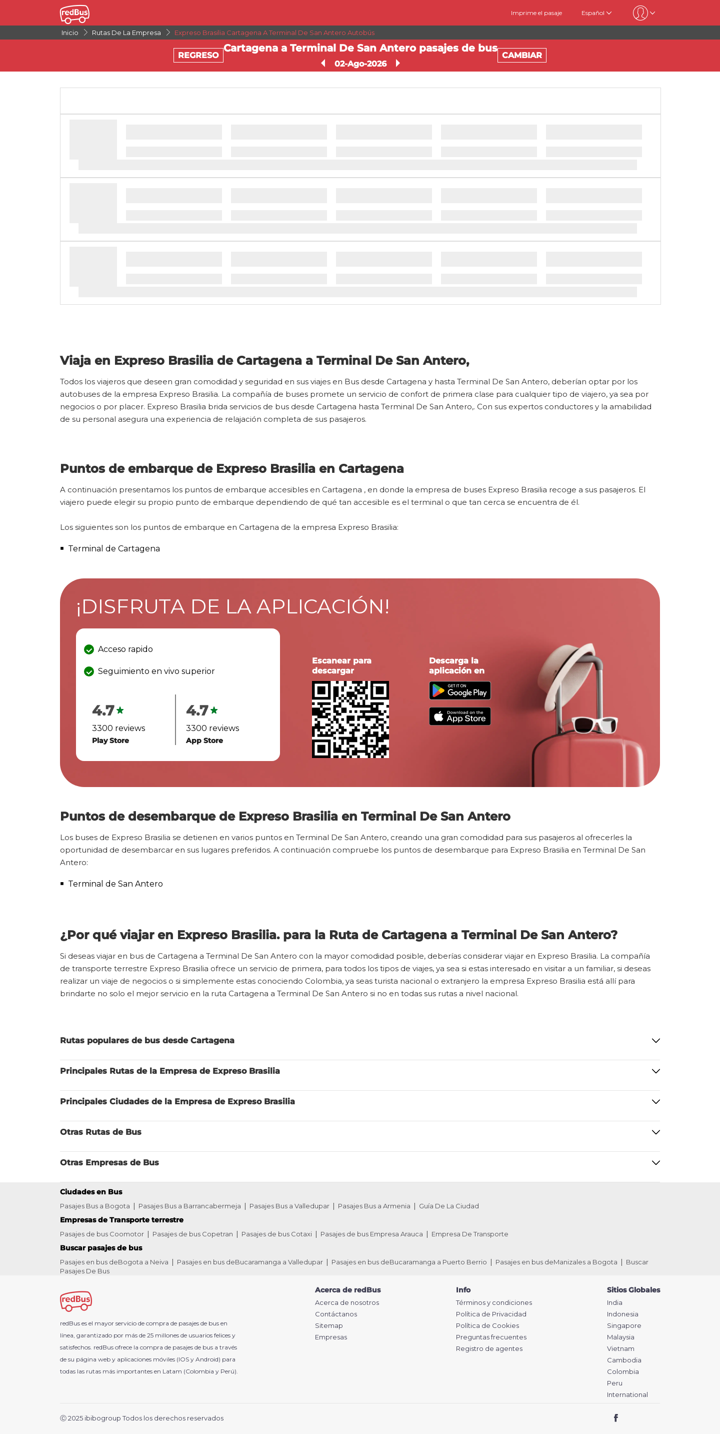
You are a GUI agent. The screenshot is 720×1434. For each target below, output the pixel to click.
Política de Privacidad (491, 1314)
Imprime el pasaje (536, 13)
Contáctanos (336, 1314)
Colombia (623, 1371)
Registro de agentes (489, 1348)
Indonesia (622, 1314)
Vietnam (620, 1348)
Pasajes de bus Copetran (192, 1234)
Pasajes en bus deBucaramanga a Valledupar (250, 1262)
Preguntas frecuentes (491, 1337)
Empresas (331, 1337)
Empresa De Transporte (470, 1234)
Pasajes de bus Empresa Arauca (371, 1234)
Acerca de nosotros (347, 1302)
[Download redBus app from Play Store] (460, 697)
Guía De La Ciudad (449, 1206)
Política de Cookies (487, 1325)
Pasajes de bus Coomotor (102, 1234)
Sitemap (329, 1325)
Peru (614, 1383)
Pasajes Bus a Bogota (95, 1206)
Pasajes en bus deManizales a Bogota (557, 1262)
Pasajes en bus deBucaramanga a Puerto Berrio (409, 1262)
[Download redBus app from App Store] (460, 723)
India (614, 1302)
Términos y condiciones (494, 1302)
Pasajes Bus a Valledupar (290, 1206)
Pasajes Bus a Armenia (374, 1206)
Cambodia (624, 1360)
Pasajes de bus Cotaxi (277, 1234)
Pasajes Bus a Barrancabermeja (189, 1206)
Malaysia (620, 1337)
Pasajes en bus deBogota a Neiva (114, 1262)
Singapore (624, 1325)
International (627, 1394)
